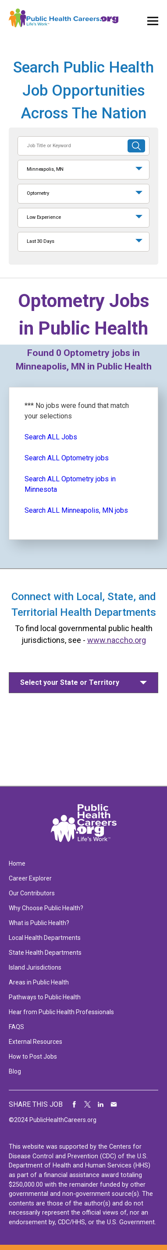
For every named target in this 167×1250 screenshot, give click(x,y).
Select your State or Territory (69, 682)
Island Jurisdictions (35, 967)
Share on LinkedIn (101, 1104)
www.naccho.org (116, 640)
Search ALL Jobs (51, 437)
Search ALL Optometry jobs (67, 458)
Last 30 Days (40, 241)
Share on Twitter (87, 1104)
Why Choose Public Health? (46, 908)
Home (17, 863)
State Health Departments (45, 952)
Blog (15, 1071)
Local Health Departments (45, 937)
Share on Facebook (74, 1104)
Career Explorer (30, 878)
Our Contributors (32, 893)
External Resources (35, 1041)
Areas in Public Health (39, 982)
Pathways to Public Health (45, 997)
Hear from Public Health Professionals (61, 1011)
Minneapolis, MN (45, 169)
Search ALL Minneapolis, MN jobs (76, 510)
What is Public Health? (39, 922)
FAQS (16, 1026)
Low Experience (43, 217)
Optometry (38, 193)
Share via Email (114, 1104)
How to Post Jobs (33, 1056)
